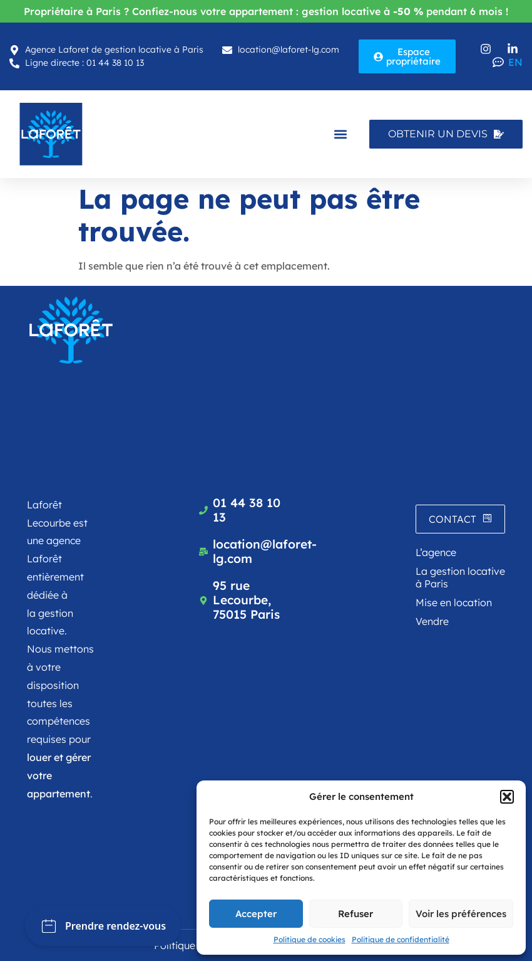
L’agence (436, 552)
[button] (507, 796)
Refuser (355, 914)
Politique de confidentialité (400, 939)
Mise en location (454, 602)
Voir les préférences (461, 914)
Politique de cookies (309, 939)
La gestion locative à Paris (460, 577)
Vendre (432, 621)
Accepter (256, 914)
